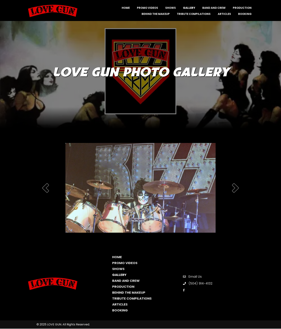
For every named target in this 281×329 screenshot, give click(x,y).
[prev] (45, 188)
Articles (120, 304)
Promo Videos (124, 263)
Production (123, 287)
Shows (118, 269)
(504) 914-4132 (201, 283)
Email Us (195, 277)
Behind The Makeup (128, 293)
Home (117, 257)
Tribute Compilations (132, 299)
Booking (120, 310)
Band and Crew (126, 281)
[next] (235, 188)
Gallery (119, 275)
